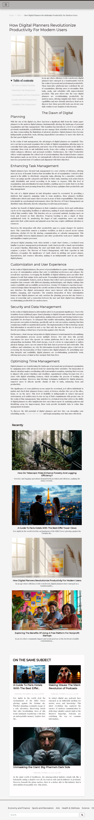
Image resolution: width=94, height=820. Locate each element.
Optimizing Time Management (24, 104)
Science (85, 808)
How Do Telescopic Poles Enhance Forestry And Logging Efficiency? (47, 474)
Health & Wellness (71, 808)
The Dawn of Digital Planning (23, 85)
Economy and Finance (19, 808)
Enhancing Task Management (23, 90)
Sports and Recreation (43, 808)
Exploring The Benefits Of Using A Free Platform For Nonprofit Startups (47, 634)
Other (19, 15)
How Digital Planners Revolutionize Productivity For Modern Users (47, 580)
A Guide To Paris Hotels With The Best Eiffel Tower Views (47, 528)
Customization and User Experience (26, 95)
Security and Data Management (24, 100)
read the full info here (34, 413)
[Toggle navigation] (6, 4)
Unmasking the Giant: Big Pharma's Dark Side (41, 767)
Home (11, 15)
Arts (58, 808)
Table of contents (23, 80)
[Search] (44, 815)
